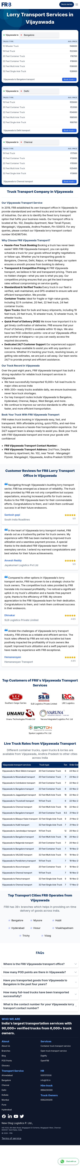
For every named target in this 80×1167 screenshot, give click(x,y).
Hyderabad (16, 928)
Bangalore (15, 920)
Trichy (24, 935)
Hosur (35, 928)
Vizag (46, 935)
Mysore (36, 920)
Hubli (56, 920)
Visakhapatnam (62, 928)
